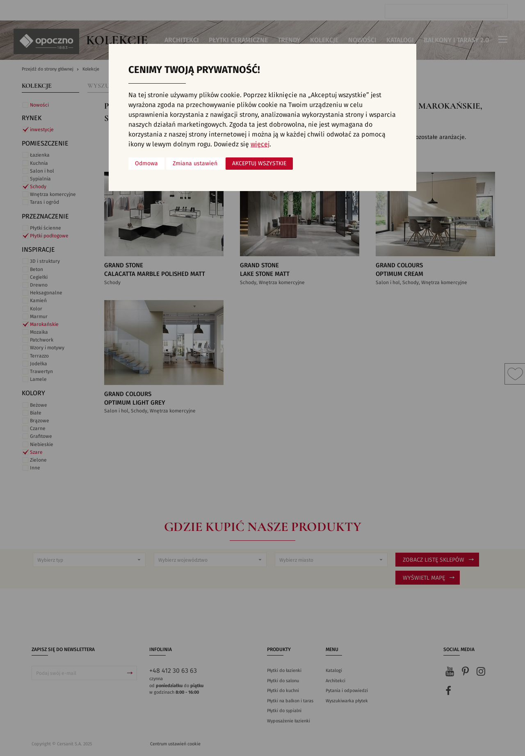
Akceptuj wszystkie (259, 163)
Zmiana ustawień (195, 163)
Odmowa (146, 163)
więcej (260, 144)
